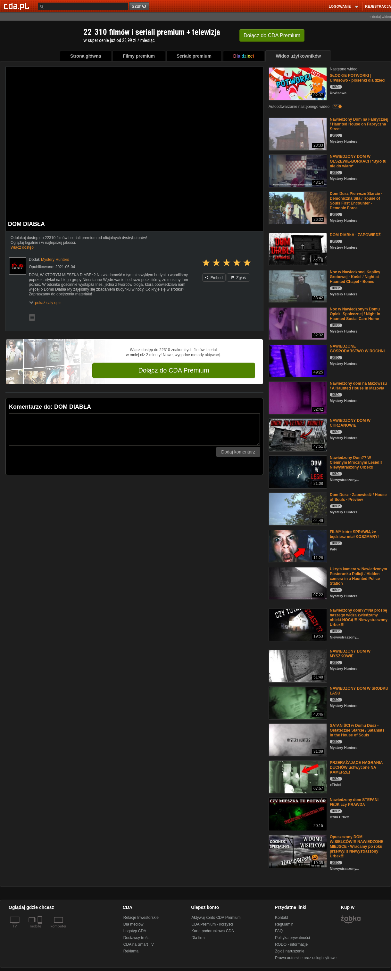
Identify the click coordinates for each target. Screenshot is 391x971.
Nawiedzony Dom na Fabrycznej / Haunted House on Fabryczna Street (359, 124)
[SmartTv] (40, 930)
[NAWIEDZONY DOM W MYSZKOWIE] (297, 665)
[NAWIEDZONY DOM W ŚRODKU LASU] (297, 702)
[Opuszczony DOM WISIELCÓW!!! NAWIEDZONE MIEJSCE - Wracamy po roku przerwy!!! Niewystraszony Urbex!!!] (297, 851)
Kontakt (281, 917)
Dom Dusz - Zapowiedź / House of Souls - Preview (358, 497)
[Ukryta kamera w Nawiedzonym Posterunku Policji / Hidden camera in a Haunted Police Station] (297, 583)
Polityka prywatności (292, 937)
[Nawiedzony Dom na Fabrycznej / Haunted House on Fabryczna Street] (297, 133)
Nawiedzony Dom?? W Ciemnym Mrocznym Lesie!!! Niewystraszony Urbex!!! (356, 462)
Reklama (130, 951)
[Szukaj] (83, 6)
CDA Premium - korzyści (212, 924)
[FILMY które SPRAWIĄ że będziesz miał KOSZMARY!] (297, 546)
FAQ (279, 931)
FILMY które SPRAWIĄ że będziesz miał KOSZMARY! (354, 534)
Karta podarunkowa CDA (212, 931)
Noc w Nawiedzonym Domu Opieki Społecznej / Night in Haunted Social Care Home (355, 314)
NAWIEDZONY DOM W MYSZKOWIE (350, 653)
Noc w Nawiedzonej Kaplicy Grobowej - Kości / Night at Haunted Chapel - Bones (355, 277)
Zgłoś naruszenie (289, 951)
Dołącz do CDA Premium (173, 370)
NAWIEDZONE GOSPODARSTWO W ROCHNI (357, 348)
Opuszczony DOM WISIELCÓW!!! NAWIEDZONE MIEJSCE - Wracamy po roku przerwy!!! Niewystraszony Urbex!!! (356, 846)
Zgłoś (238, 278)
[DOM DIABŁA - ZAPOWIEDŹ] (297, 249)
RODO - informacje (291, 944)
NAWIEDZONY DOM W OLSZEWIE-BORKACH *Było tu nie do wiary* (358, 161)
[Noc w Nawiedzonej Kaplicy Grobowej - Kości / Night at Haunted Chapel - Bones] (297, 286)
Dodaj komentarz (238, 451)
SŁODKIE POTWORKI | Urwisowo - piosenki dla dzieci (357, 78)
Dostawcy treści (136, 937)
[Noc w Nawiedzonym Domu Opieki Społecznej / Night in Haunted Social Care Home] (297, 323)
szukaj (139, 6)
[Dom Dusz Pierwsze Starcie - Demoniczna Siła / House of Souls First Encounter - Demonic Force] (297, 207)
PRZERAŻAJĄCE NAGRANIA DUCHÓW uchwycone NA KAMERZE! (356, 767)
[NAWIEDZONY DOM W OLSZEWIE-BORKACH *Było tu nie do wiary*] (297, 170)
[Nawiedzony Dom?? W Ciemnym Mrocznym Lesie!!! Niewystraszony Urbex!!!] (297, 471)
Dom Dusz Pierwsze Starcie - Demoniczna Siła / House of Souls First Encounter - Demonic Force (356, 200)
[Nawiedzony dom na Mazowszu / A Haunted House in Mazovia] (297, 397)
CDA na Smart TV (138, 944)
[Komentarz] (134, 429)
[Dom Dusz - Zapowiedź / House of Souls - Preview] (297, 509)
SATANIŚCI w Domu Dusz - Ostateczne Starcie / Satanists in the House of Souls (357, 730)
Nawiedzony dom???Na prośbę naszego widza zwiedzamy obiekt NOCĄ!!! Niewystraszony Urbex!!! (358, 617)
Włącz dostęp (22, 247)
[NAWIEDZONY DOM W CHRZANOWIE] (297, 434)
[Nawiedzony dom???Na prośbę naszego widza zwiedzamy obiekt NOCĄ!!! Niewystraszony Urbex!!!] (297, 624)
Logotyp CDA (134, 931)
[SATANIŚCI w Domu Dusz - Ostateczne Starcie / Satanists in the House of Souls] (297, 739)
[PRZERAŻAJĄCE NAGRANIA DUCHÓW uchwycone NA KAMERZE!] (297, 776)
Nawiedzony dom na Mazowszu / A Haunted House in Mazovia (358, 385)
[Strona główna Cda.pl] (17, 6)
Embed (213, 278)
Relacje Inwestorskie (141, 917)
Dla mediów (133, 924)
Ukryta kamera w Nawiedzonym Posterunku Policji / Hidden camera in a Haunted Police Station (358, 576)
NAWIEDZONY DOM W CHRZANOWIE (350, 423)
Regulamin (284, 924)
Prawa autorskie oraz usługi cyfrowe (306, 958)
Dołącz (272, 35)
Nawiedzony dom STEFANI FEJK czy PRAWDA (354, 802)
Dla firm (197, 937)
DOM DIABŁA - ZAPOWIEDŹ (355, 235)
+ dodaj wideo (380, 17)
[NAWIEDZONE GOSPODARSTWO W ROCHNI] (297, 360)
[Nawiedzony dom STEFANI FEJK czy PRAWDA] (297, 814)
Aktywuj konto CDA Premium (215, 917)
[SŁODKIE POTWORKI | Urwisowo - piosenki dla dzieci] (297, 83)
